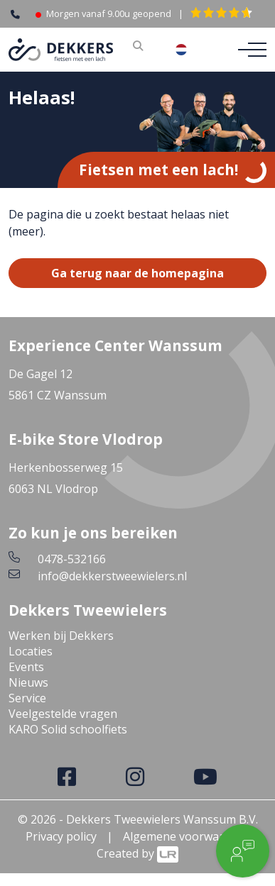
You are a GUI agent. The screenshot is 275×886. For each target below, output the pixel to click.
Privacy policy (61, 836)
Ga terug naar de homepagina (137, 273)
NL (192, 49)
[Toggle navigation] (248, 50)
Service (27, 698)
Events (26, 667)
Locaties (31, 651)
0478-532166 (72, 559)
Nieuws (28, 682)
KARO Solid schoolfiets (68, 729)
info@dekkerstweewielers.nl (112, 576)
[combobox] (192, 49)
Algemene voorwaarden (186, 836)
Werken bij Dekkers (61, 635)
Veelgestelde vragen (63, 713)
